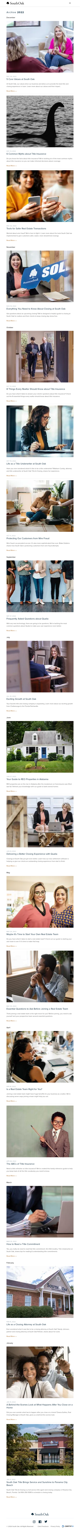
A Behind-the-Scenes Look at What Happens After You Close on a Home (39, 1406)
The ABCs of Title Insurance (20, 1164)
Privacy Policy (55, 1526)
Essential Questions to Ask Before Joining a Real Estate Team (37, 1009)
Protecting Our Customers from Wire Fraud (27, 538)
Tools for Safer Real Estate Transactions (26, 228)
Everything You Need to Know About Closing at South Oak (35, 308)
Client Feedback (43, 1526)
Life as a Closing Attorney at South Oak (26, 1324)
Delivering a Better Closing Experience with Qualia (31, 854)
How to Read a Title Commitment (23, 1244)
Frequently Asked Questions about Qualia (27, 618)
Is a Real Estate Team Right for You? (24, 1089)
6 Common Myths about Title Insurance (26, 154)
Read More (11, 91)
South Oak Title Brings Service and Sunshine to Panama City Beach (37, 1483)
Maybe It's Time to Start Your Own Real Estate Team (32, 934)
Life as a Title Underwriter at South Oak (26, 463)
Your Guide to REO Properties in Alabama (27, 779)
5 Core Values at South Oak (20, 79)
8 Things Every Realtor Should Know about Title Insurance (35, 389)
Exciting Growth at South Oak (21, 699)
